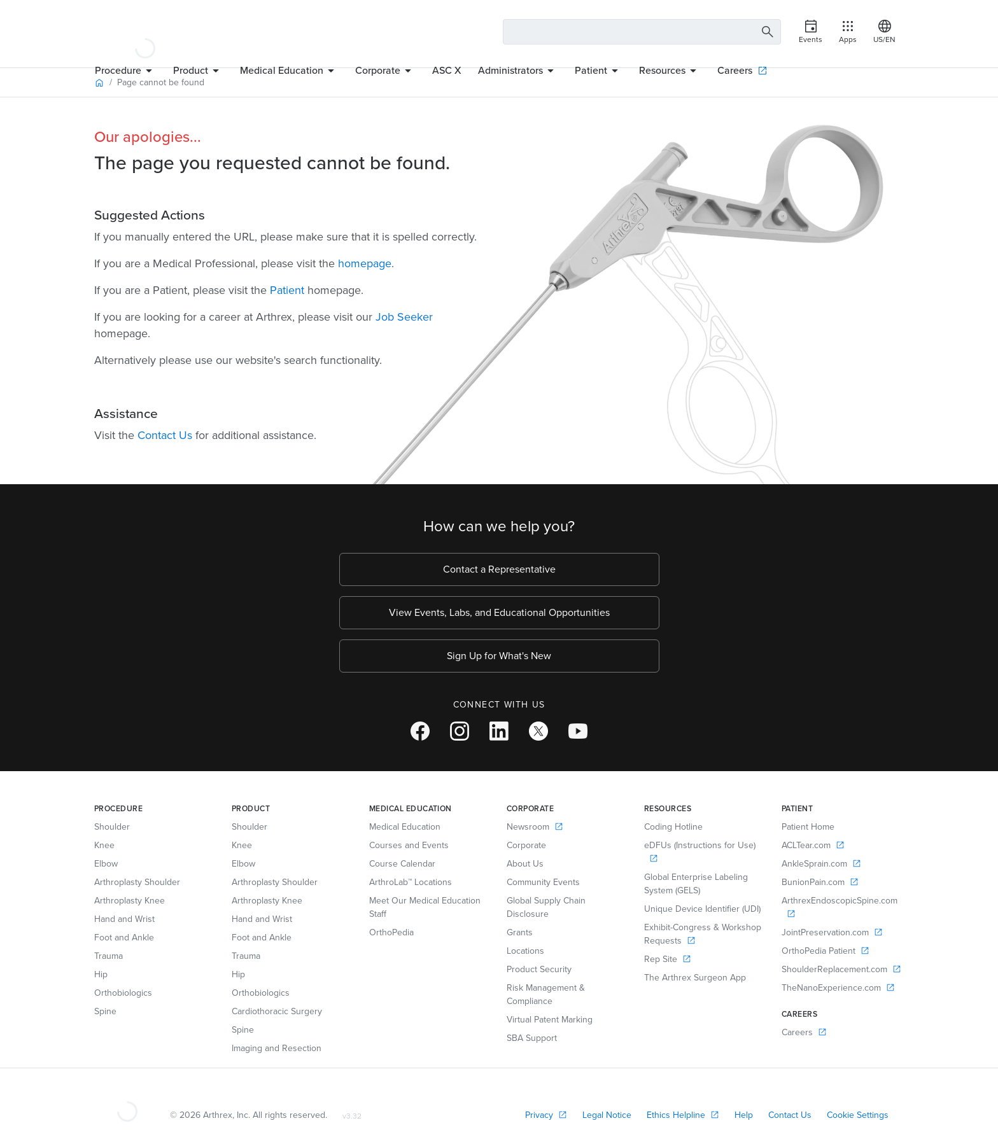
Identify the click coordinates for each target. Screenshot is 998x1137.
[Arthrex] (145, 32)
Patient (287, 290)
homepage (364, 263)
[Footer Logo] (127, 1100)
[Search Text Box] (642, 32)
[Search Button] (765, 32)
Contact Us (164, 435)
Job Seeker (404, 317)
